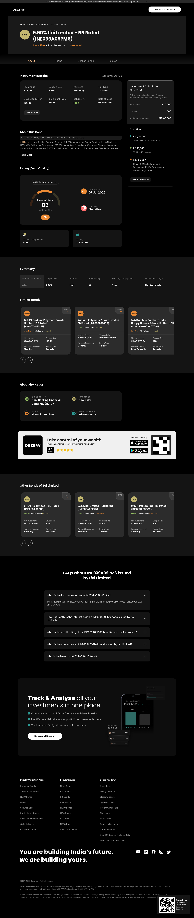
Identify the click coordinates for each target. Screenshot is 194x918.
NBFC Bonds (26, 796)
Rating (58, 60)
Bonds (32, 24)
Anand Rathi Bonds (69, 829)
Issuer (113, 60)
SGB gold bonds (107, 791)
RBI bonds (105, 812)
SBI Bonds (65, 796)
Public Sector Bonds (29, 812)
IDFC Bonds (65, 802)
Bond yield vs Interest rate (112, 840)
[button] (37, 779)
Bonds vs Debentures (110, 823)
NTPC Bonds (66, 823)
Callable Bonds (27, 823)
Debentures (105, 785)
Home (22, 24)
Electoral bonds (107, 796)
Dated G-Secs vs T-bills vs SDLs (115, 834)
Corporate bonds (108, 829)
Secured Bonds (27, 807)
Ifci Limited (25, 142)
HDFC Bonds (66, 807)
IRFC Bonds (65, 812)
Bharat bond (105, 818)
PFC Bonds (65, 818)
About (31, 60)
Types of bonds (107, 802)
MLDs (23, 802)
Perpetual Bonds (28, 785)
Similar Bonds (86, 60)
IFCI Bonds (43, 24)
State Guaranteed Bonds (31, 818)
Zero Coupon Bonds (29, 791)
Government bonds (109, 807)
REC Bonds (65, 791)
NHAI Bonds (66, 785)
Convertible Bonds (28, 829)
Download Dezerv (164, 9)
